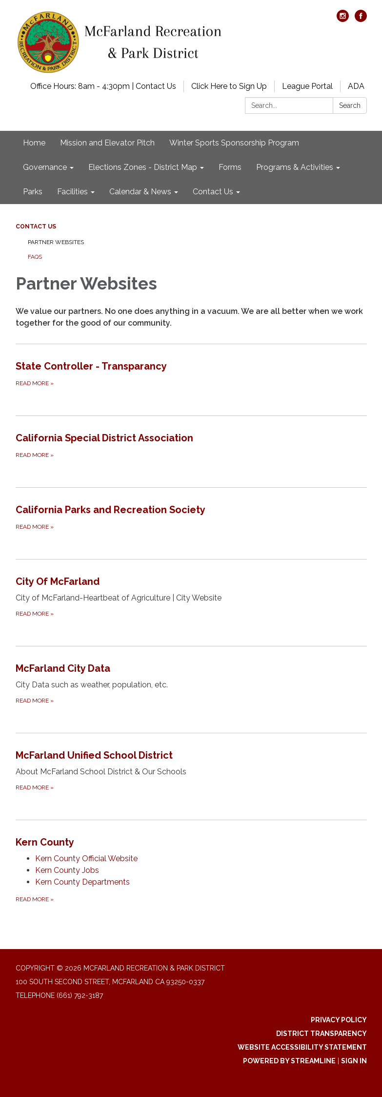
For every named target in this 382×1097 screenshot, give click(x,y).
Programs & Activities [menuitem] (294, 167)
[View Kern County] (191, 842)
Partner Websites (56, 242)
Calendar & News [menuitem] (140, 191)
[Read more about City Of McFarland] (191, 596)
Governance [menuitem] (45, 167)
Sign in (354, 1061)
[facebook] (361, 19)
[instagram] (343, 19)
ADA (356, 86)
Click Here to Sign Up (229, 86)
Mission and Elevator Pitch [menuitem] (107, 142)
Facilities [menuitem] (72, 191)
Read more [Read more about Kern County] (35, 899)
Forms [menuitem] (230, 167)
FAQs (35, 256)
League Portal (307, 86)
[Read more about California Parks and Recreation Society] (191, 517)
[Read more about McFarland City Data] (191, 683)
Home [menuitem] (34, 142)
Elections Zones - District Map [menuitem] (142, 167)
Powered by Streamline (289, 1061)
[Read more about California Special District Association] (191, 445)
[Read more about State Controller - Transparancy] (191, 373)
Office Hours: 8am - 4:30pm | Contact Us (103, 86)
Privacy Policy (339, 1020)
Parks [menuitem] (32, 191)
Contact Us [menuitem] (213, 191)
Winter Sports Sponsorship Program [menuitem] (234, 142)
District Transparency (321, 1033)
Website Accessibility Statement (302, 1047)
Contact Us (36, 226)
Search (350, 105)
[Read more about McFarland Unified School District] (191, 770)
